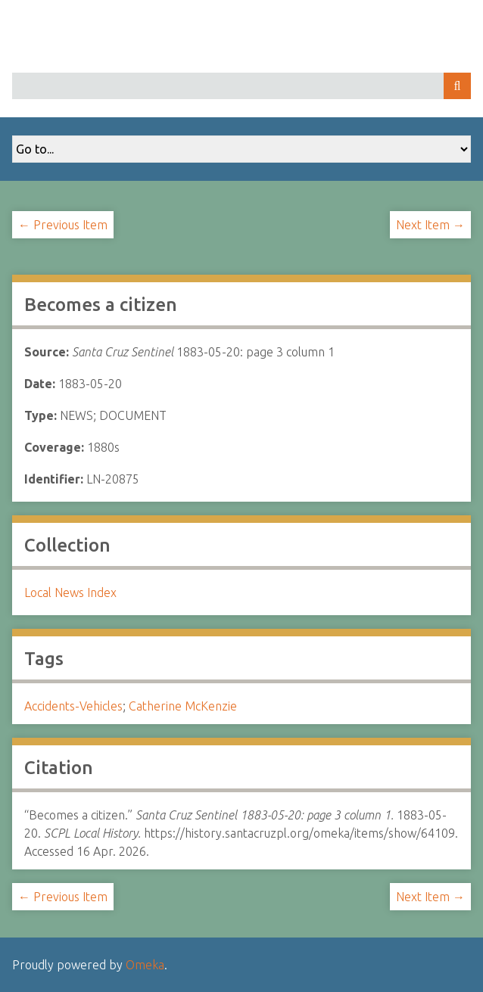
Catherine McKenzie (183, 706)
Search (457, 86)
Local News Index (70, 592)
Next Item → (430, 225)
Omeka (145, 965)
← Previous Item (63, 225)
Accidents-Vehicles (73, 706)
